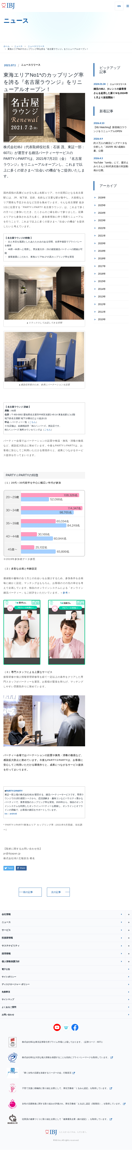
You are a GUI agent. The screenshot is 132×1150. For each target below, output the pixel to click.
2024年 (102, 212)
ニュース (18, 46)
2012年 (102, 304)
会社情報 (67, 914)
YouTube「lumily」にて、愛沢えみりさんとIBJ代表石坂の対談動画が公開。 (111, 166)
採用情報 (67, 954)
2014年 (102, 289)
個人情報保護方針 (67, 961)
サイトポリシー (9, 977)
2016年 (102, 273)
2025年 (102, 205)
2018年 (102, 258)
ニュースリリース (30, 65)
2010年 (102, 319)
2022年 (102, 228)
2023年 (102, 220)
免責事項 (6, 992)
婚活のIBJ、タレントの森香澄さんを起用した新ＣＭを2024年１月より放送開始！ (111, 93)
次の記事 (56, 892)
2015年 (102, 281)
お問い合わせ (8, 1014)
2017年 (102, 266)
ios (6, 814)
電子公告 (6, 969)
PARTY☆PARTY (14, 791)
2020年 (102, 243)
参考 (65, 592)
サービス (67, 930)
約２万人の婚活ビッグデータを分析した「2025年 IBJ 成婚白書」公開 (110, 147)
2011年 (102, 311)
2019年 (102, 251)
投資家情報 (67, 938)
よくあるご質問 (9, 1007)
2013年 (102, 296)
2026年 (102, 197)
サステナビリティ (67, 946)
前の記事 (28, 892)
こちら (32, 422)
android (14, 814)
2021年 (102, 235)
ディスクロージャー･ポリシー (16, 984)
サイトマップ (8, 999)
